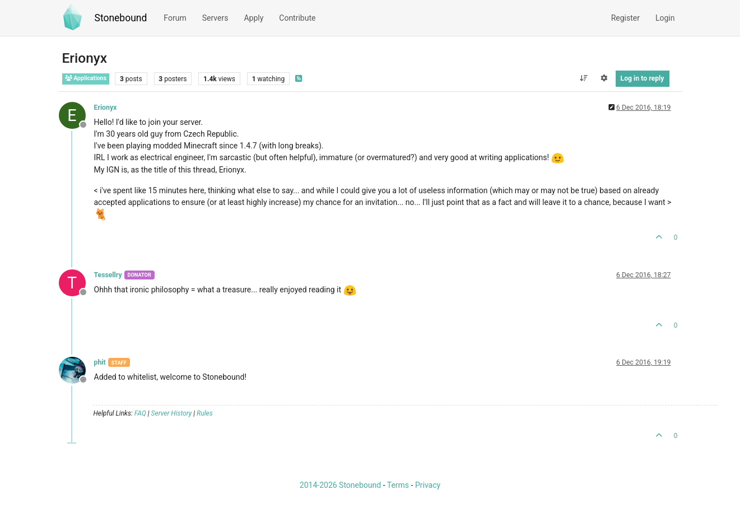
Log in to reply (642, 78)
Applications (86, 78)
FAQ (140, 413)
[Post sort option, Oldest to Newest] (583, 78)
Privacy (427, 485)
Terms (398, 485)
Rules (205, 413)
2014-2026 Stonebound (340, 485)
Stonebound (121, 18)
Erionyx (105, 107)
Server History (171, 413)
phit (100, 362)
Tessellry (108, 275)
